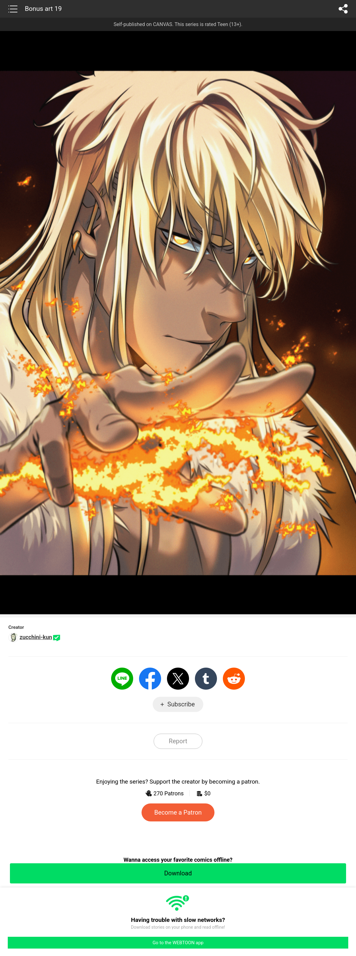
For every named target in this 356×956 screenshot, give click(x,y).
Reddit (234, 679)
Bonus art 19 (43, 8)
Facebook (150, 679)
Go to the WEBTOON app (177, 942)
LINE (122, 679)
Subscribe (181, 704)
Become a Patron (178, 812)
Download (178, 873)
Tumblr (206, 679)
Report (178, 741)
